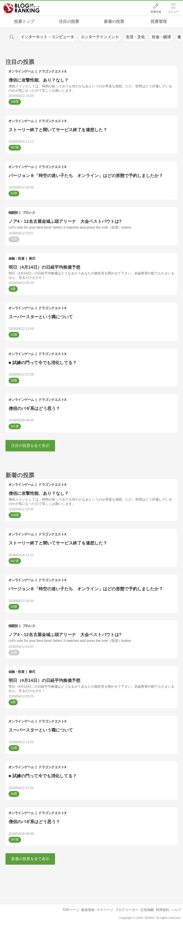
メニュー (173, 11)
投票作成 (156, 11)
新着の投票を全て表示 (30, 859)
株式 (32, 258)
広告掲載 (147, 910)
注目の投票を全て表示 (30, 446)
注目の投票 (69, 21)
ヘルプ (176, 910)
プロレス (28, 212)
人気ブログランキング (21, 8)
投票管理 (159, 21)
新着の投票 (114, 21)
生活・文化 (135, 37)
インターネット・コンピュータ (47, 37)
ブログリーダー (126, 910)
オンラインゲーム (21, 71)
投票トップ (24, 21)
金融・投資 (16, 258)
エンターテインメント (100, 37)
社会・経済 (161, 37)
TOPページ (70, 910)
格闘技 (13, 212)
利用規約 (162, 910)
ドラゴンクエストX (52, 71)
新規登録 (88, 910)
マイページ (105, 910)
